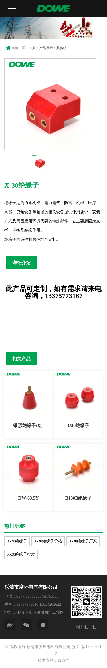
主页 (32, 48)
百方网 (64, 660)
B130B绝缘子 (78, 498)
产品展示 (46, 48)
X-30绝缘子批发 (21, 554)
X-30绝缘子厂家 (83, 541)
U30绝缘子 (79, 425)
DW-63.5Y (28, 498)
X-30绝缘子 (17, 541)
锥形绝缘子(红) (28, 425)
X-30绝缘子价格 (48, 541)
